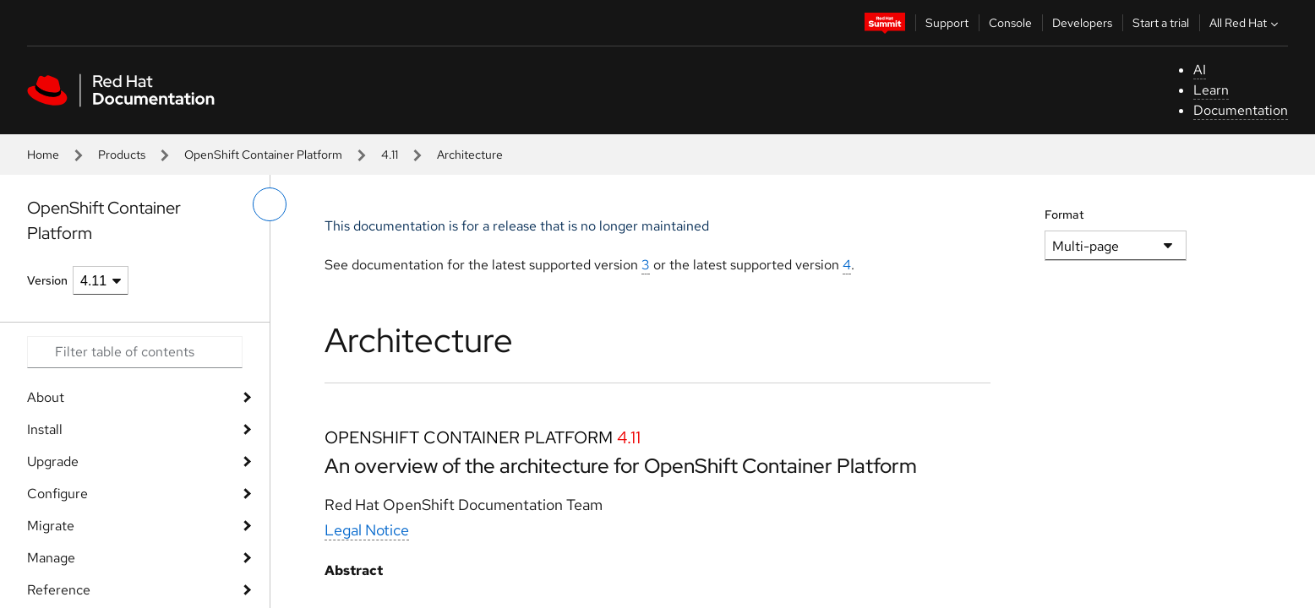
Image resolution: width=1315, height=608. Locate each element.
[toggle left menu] (269, 204)
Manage (51, 558)
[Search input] (135, 352)
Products (121, 154)
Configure (57, 493)
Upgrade (53, 461)
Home (43, 154)
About (45, 397)
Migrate (50, 526)
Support (947, 22)
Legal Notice (367, 530)
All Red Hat (1245, 22)
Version (47, 280)
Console (1010, 22)
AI (1199, 70)
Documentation (1240, 110)
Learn (1211, 90)
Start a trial (1160, 22)
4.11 (389, 154)
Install (45, 429)
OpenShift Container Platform (263, 154)
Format (1064, 214)
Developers (1082, 22)
